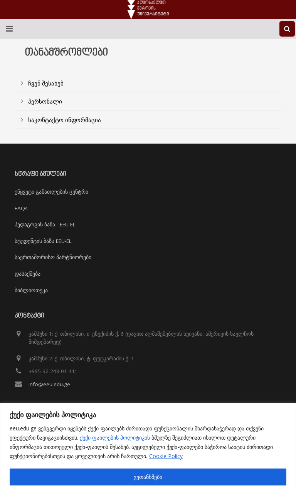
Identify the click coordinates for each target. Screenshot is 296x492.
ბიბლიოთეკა (31, 290)
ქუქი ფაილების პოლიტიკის (115, 437)
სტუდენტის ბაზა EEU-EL (43, 241)
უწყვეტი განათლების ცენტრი (51, 191)
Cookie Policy (166, 456)
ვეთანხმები (148, 476)
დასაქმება (27, 273)
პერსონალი (45, 101)
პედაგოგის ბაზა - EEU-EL (45, 224)
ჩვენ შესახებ (46, 83)
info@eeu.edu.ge (49, 384)
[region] (148, 447)
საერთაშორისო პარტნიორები (53, 257)
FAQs (21, 208)
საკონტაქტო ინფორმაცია (64, 120)
